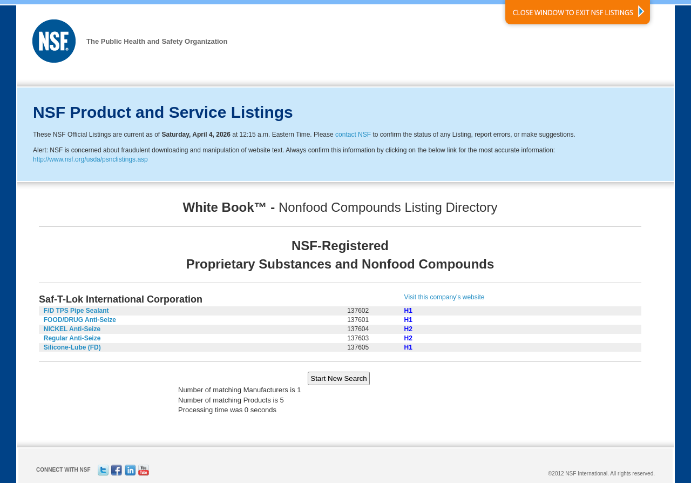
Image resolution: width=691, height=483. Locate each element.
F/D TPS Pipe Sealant (76, 310)
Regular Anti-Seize (72, 338)
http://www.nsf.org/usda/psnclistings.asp (90, 159)
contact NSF (353, 134)
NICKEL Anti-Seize (72, 329)
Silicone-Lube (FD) (72, 347)
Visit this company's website (444, 297)
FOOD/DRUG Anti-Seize (80, 320)
